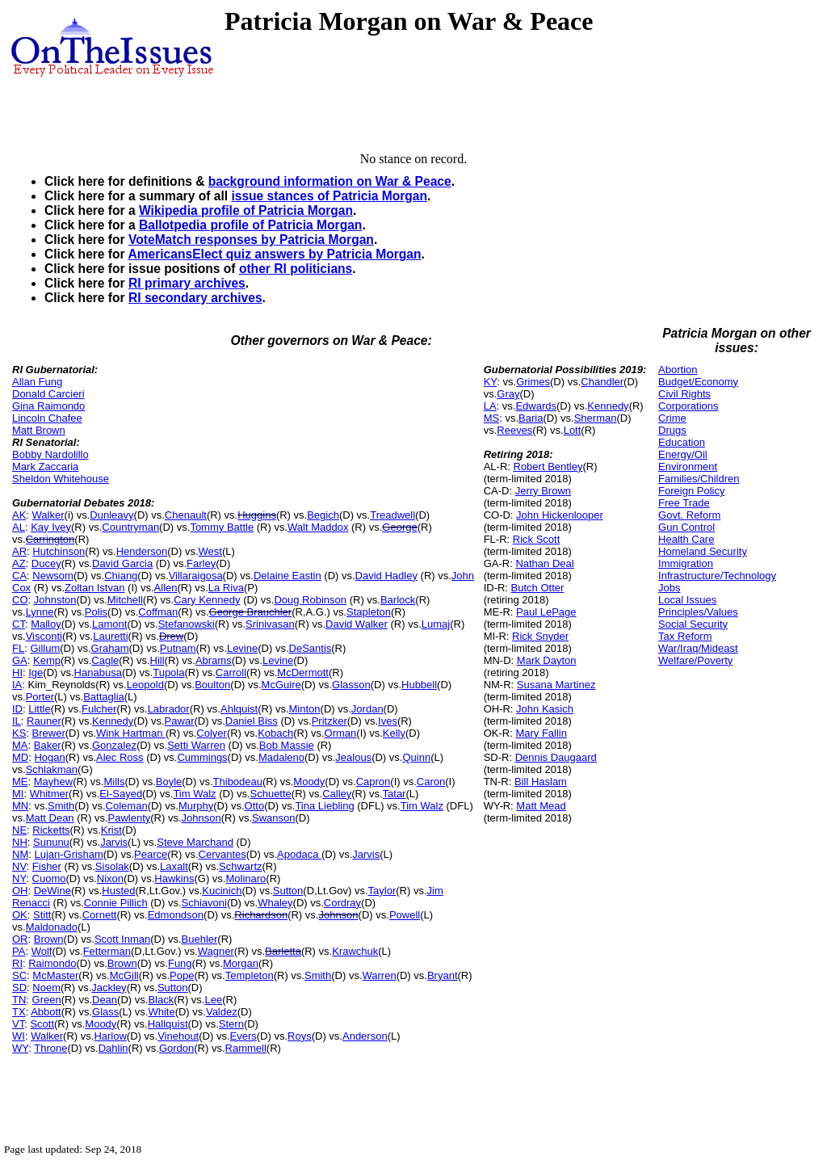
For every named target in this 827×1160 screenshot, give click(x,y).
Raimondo (52, 963)
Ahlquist (239, 709)
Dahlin (113, 1048)
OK (19, 915)
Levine (242, 648)
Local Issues (687, 600)
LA (490, 406)
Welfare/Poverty (695, 660)
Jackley (108, 987)
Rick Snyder (540, 636)
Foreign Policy (691, 491)
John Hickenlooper (559, 515)
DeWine (52, 891)
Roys (300, 1036)
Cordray (342, 903)
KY (490, 382)
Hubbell (419, 685)
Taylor (382, 891)
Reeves (514, 430)
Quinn (416, 757)
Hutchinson (58, 551)
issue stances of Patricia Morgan (329, 196)
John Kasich (544, 709)
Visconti (44, 636)
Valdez (221, 1012)
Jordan (367, 709)
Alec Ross (120, 757)
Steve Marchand (195, 842)
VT (18, 1024)
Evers (243, 1036)
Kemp (47, 660)
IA (17, 685)
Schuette (271, 794)
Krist (111, 830)
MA (20, 745)
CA (19, 575)
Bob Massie (286, 745)
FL (18, 648)
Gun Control (686, 527)
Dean (104, 1000)
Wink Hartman (131, 733)
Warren (380, 975)
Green (46, 1000)
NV (19, 866)
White (161, 1012)
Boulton (212, 685)
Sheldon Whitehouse (60, 479)
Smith (61, 806)
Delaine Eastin (287, 575)
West (210, 551)
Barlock (397, 600)
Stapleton (368, 612)
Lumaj (436, 624)
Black (161, 1000)
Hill (157, 660)
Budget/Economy (698, 382)
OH (20, 891)
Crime (672, 418)
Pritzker (329, 721)
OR (20, 939)
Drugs (672, 430)
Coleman (127, 806)
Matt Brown (38, 430)
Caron (431, 781)
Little (39, 709)
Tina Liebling (324, 806)
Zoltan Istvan (94, 588)
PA (18, 951)
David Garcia (122, 563)
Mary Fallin (541, 733)
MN (20, 806)
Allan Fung (37, 382)
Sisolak (112, 866)
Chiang (120, 575)
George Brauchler (250, 612)
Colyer (211, 733)
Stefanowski (186, 624)
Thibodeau (237, 781)
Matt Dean (50, 818)
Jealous (353, 757)
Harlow (110, 1036)
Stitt (42, 915)
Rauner (44, 721)
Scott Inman (122, 939)
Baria (530, 418)
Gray (508, 394)
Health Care (686, 539)
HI (17, 672)
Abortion (677, 370)
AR (19, 551)
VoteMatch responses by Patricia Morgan (251, 239)
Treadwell (392, 515)
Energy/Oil (682, 454)
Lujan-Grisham (68, 854)
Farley (201, 563)
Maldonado (52, 927)
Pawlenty (129, 818)
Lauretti (110, 636)
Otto (255, 806)
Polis (96, 612)
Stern (231, 1024)
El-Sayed (120, 794)
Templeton (249, 975)
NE (19, 830)
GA (19, 660)
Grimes (533, 382)
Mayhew (53, 781)
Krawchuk (355, 951)
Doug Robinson (310, 600)
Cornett (99, 915)
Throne (50, 1048)
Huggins (256, 515)
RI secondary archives (195, 298)
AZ (19, 563)
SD (19, 987)
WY (20, 1048)
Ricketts (50, 830)
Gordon (176, 1048)
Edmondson (176, 915)
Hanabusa (98, 672)
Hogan (49, 757)
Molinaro (245, 878)
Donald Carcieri (48, 394)
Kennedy (112, 721)
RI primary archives (187, 283)
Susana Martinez (556, 685)
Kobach (275, 733)
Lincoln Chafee (47, 418)
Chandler (602, 382)
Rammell (246, 1048)
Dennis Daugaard (556, 757)
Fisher (46, 866)
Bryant (442, 975)
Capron (373, 781)
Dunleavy (111, 515)
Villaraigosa (196, 575)
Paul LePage (546, 612)
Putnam (178, 648)
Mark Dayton (547, 660)
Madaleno (281, 757)
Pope (182, 975)
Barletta (283, 951)
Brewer (48, 733)
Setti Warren (196, 745)
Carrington (50, 539)
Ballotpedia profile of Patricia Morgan (250, 225)
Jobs (669, 588)
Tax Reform (685, 636)
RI (17, 963)
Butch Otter (538, 588)
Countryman (130, 527)
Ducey (46, 563)
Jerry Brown (543, 491)
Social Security (693, 624)
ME (20, 781)
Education (681, 442)
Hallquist (168, 1024)
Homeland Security (702, 551)
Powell (404, 915)
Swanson (273, 818)
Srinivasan (270, 624)
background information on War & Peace (329, 181)
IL (16, 721)
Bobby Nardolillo (50, 454)
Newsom (52, 575)
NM (20, 854)
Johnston (55, 600)
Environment (687, 466)
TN (19, 1000)
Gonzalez (114, 745)
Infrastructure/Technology (717, 575)
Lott (572, 430)
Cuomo (49, 878)
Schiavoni (204, 903)
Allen (166, 588)
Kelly (394, 733)
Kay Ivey (51, 527)
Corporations (688, 406)
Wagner (216, 951)
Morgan (240, 963)
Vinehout (178, 1036)
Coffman (158, 612)
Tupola (168, 672)
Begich (323, 515)
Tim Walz (194, 794)
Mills (113, 781)
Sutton (288, 891)
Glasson (351, 685)
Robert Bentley (548, 466)
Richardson (261, 915)
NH (19, 842)
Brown (49, 939)
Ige (35, 672)
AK (19, 515)
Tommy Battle (222, 527)
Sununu (51, 842)
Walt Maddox (318, 527)
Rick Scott (536, 539)
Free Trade (684, 503)
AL (18, 527)
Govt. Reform (689, 515)
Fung (180, 963)
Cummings (202, 757)
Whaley (275, 903)
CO (20, 600)
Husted (118, 891)
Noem (46, 987)
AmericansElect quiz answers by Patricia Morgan (274, 254)
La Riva (226, 588)
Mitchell (125, 600)
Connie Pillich (116, 903)
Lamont (109, 624)
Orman (341, 733)
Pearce (150, 854)
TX (19, 1012)
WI (18, 1036)
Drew (171, 636)
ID (17, 709)
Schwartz (240, 866)
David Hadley (386, 575)
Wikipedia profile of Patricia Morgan (246, 210)
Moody (309, 781)
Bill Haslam (540, 781)
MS (492, 418)
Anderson (365, 1036)
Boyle (169, 781)
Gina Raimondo (48, 406)
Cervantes (222, 854)
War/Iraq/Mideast (698, 648)
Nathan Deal (544, 563)
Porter (40, 697)
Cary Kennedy (207, 600)
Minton (305, 709)
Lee (213, 1000)
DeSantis (310, 648)
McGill (124, 975)
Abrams (213, 660)
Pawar (180, 721)
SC (19, 975)
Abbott (46, 1012)
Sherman (595, 418)
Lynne (40, 612)
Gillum (45, 648)
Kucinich (221, 891)
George (399, 527)
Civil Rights (684, 394)
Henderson (142, 551)
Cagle (105, 660)
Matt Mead (540, 806)
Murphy (195, 806)
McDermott (303, 672)
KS (19, 733)
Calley (336, 794)
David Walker (356, 624)
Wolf (41, 951)
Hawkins (174, 878)
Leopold (145, 685)
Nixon (110, 878)
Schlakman (52, 769)
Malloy (46, 624)
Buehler (200, 939)
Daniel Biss (251, 721)
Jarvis (114, 842)
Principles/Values (698, 612)
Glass (105, 1012)
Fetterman (107, 951)
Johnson (201, 818)
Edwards (535, 406)
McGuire (281, 685)
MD (20, 757)
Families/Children (698, 479)
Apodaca (299, 854)
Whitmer (49, 794)
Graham (110, 648)
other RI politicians (295, 268)
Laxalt (174, 866)
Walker (48, 515)
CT (18, 624)
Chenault (186, 515)
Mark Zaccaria (45, 466)
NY (19, 878)
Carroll (231, 672)
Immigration (685, 563)
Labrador (169, 709)
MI (17, 794)
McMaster (55, 975)
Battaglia (103, 697)
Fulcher (99, 709)
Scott (42, 1024)
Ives (387, 721)
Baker (47, 745)
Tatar (394, 794)
